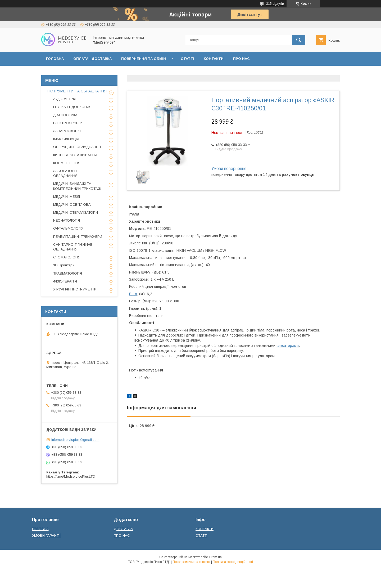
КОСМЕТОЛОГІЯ (66, 163)
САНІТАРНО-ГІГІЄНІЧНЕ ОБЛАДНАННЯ (72, 247)
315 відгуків (275, 4)
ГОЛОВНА (55, 59)
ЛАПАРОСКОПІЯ (67, 131)
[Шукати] (298, 40)
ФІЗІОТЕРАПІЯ (65, 281)
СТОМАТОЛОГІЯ (66, 257)
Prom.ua (215, 557)
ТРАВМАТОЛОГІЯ (67, 273)
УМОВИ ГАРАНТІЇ (46, 535)
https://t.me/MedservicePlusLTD (70, 476)
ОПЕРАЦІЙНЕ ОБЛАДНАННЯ (77, 147)
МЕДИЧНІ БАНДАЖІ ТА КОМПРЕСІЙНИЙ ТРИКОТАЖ (77, 186)
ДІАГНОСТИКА (65, 115)
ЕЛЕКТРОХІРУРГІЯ (68, 123)
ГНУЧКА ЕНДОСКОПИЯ (72, 107)
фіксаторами (287, 345)
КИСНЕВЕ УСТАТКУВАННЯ (75, 155)
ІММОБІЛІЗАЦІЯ (66, 139)
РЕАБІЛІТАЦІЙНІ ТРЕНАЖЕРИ (77, 237)
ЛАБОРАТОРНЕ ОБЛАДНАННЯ (66, 173)
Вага (133, 294)
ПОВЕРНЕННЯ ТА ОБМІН (143, 59)
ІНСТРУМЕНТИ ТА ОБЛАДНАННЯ (77, 91)
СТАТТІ (187, 59)
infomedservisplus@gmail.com (75, 440)
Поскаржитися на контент (191, 562)
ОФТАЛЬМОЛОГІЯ (68, 228)
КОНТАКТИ (214, 59)
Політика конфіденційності (233, 562)
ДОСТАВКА (123, 529)
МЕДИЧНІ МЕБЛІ (66, 197)
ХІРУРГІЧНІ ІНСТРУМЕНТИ (75, 289)
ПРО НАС (241, 59)
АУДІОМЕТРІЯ (64, 99)
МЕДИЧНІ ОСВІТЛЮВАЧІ (73, 205)
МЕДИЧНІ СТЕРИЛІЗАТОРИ (75, 212)
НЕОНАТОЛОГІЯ (66, 220)
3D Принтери (63, 265)
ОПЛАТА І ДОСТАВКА (92, 59)
